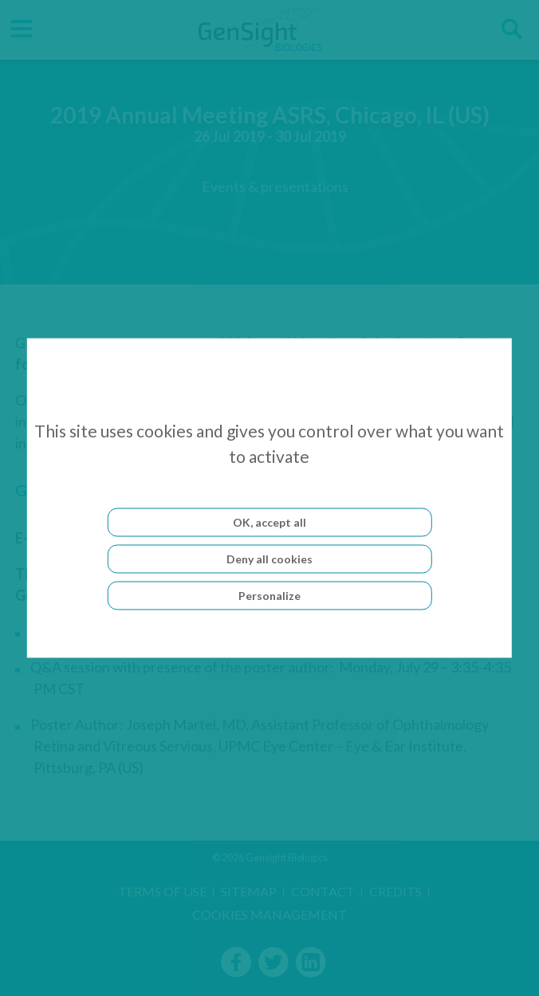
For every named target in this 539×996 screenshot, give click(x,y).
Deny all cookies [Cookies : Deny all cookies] (269, 559)
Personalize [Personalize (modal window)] (269, 595)
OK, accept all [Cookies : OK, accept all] (269, 522)
